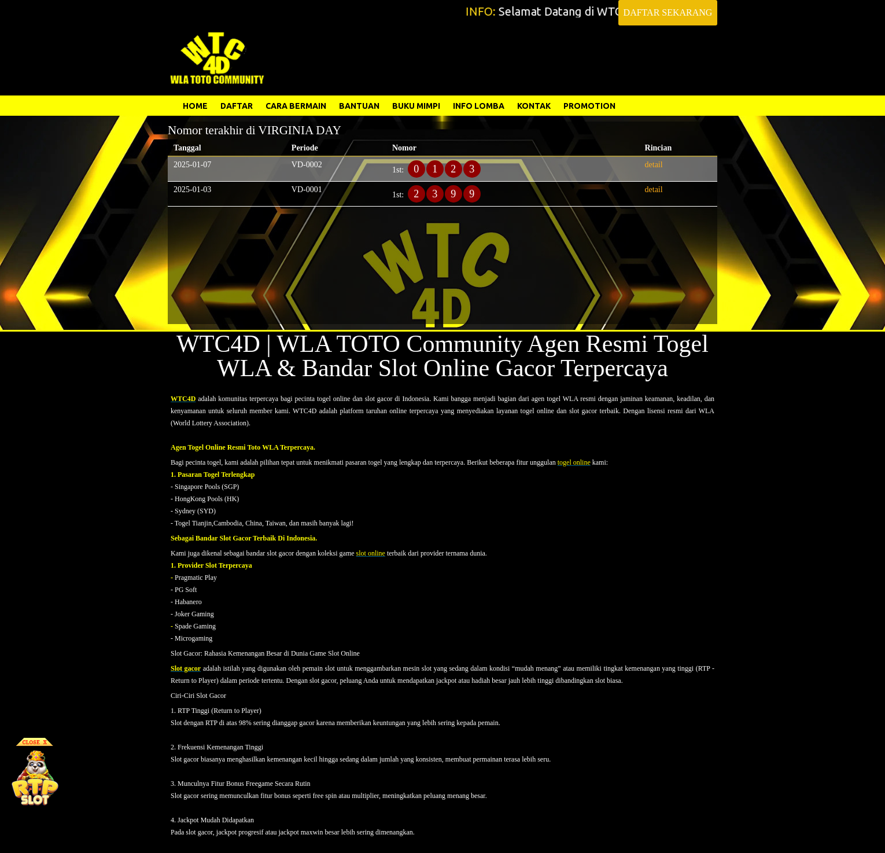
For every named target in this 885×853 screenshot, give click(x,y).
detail (654, 164)
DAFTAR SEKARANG (668, 12)
